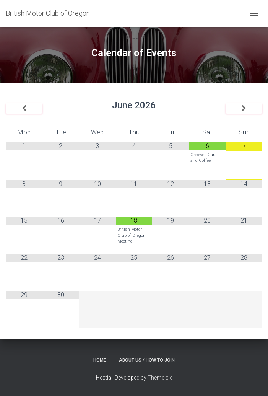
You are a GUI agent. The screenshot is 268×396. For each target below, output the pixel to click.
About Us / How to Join (147, 360)
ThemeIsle (160, 378)
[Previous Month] (24, 108)
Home (99, 360)
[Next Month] (244, 108)
